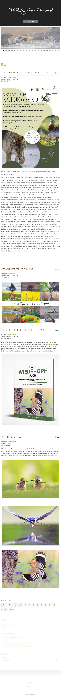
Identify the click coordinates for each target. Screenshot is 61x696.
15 (44, 50)
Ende (12, 609)
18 (52, 50)
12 (35, 50)
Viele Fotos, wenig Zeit (13, 436)
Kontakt (29, 686)
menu (30, 21)
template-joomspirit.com (30, 694)
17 (50, 50)
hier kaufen (49, 342)
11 (32, 50)
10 (29, 50)
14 (41, 50)
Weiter (5, 609)
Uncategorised (12, 77)
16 (47, 50)
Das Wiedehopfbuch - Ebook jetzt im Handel (24, 329)
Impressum (29, 682)
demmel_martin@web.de (49, 455)
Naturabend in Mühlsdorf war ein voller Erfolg (26, 72)
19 (55, 50)
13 (38, 50)
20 (58, 50)
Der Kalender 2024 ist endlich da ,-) (19, 269)
